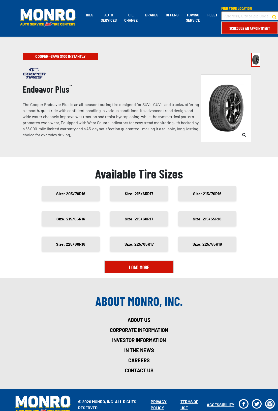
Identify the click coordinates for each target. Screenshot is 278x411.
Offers (172, 15)
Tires (88, 15)
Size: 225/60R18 (70, 244)
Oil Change (131, 17)
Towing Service (193, 17)
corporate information (139, 330)
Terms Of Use (189, 404)
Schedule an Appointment (249, 28)
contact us (139, 370)
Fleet (212, 15)
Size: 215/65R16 (70, 218)
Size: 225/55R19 (207, 244)
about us (139, 320)
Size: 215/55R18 (207, 218)
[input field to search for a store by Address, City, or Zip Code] (249, 15)
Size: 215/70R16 (207, 193)
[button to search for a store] (274, 16)
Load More (139, 267)
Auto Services (109, 17)
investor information (139, 340)
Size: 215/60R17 (139, 218)
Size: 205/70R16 (70, 193)
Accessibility (220, 404)
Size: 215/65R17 (139, 193)
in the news (139, 350)
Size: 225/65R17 (139, 244)
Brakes (151, 15)
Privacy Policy (159, 404)
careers (139, 360)
